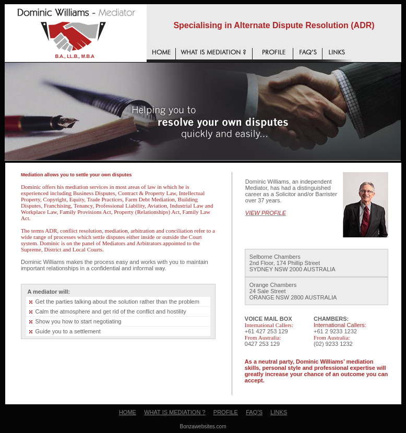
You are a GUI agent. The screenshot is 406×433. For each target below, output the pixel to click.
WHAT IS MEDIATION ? (174, 412)
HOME (127, 412)
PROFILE (225, 412)
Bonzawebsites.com (203, 426)
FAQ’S (254, 412)
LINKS (278, 412)
